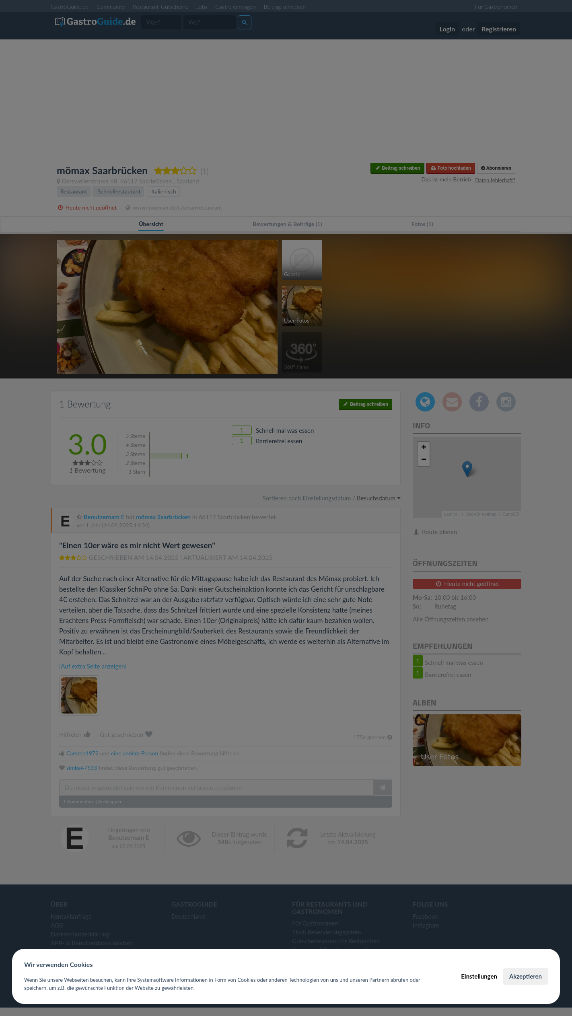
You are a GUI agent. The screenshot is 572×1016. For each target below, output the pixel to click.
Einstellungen (479, 976)
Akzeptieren (525, 976)
